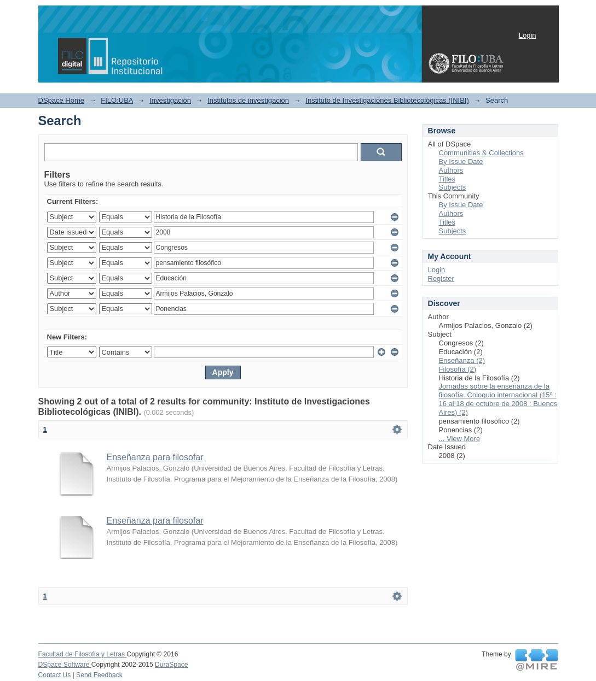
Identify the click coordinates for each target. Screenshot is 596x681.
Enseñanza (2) (462, 360)
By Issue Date (461, 161)
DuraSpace (171, 664)
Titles (447, 179)
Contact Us (54, 675)
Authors (451, 170)
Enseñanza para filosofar (155, 457)
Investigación (170, 100)
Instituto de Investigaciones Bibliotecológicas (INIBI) (386, 100)
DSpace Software (64, 664)
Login (527, 35)
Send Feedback (99, 675)
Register (441, 278)
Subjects (452, 187)
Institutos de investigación (248, 100)
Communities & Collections (481, 153)
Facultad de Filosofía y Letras (82, 654)
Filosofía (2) (458, 369)
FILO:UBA (117, 100)
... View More (460, 439)
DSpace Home (61, 100)
